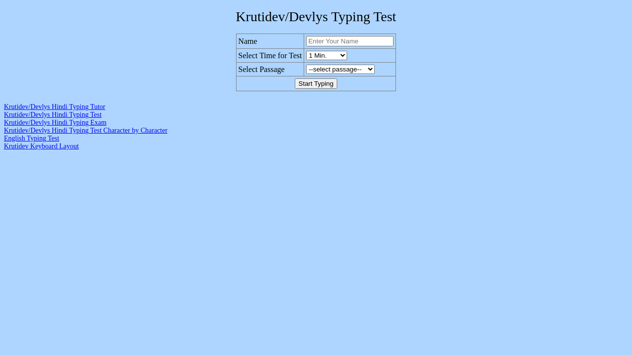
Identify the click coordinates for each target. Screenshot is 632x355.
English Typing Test (31, 138)
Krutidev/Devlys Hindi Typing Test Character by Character (85, 130)
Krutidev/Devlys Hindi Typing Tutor (54, 106)
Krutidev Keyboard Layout (41, 146)
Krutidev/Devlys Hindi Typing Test (53, 114)
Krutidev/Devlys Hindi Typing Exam (55, 122)
